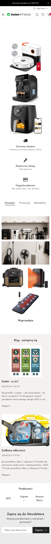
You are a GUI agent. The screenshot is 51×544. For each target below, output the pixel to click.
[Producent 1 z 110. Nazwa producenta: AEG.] (8, 498)
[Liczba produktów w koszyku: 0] (48, 14)
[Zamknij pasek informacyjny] (48, 3)
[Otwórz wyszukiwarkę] (37, 14)
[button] (10, 204)
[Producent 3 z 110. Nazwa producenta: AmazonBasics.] (39, 498)
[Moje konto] (40, 8)
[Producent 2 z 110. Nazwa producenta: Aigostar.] (24, 498)
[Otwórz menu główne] (3, 14)
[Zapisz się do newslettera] (17, 530)
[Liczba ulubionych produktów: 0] (42, 14)
